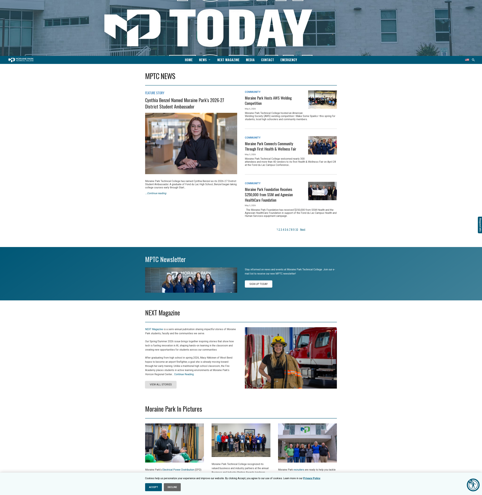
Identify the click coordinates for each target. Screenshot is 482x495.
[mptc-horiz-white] (21, 60)
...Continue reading (155, 193)
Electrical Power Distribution (178, 469)
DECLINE (172, 487)
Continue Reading (184, 374)
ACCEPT (153, 487)
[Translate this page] (467, 60)
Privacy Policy (311, 478)
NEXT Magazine (154, 329)
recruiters (299, 469)
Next (302, 229)
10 (296, 229)
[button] (209, 60)
